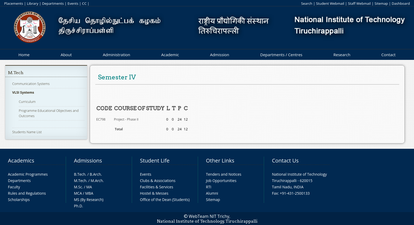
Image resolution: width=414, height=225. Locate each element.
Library (32, 3)
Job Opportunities (221, 180)
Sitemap (381, 3)
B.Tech (80, 174)
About (66, 54)
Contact (388, 54)
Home (24, 54)
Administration (116, 54)
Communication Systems (31, 83)
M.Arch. (97, 180)
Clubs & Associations (158, 180)
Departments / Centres (281, 54)
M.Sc (78, 186)
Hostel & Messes (154, 193)
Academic (170, 54)
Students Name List (27, 132)
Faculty (14, 186)
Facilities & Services (156, 186)
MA (89, 186)
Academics (21, 160)
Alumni (212, 193)
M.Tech (15, 72)
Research (341, 54)
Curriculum (27, 101)
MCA (78, 193)
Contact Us (285, 160)
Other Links (220, 160)
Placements (13, 3)
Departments (53, 3)
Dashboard (401, 3)
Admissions (88, 160)
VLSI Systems (23, 92)
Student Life (155, 160)
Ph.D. (78, 205)
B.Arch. (96, 174)
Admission (219, 54)
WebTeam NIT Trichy (209, 216)
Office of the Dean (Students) (165, 199)
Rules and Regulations (27, 193)
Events (73, 3)
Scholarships (19, 199)
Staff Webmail (359, 3)
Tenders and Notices (223, 174)
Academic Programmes (28, 174)
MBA (89, 193)
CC (84, 3)
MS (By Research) (88, 199)
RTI (208, 186)
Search (306, 3)
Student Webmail (330, 3)
